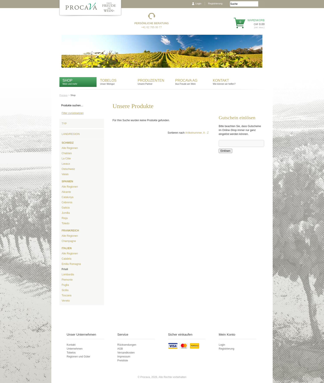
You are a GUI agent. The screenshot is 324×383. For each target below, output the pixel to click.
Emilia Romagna (71, 264)
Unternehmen (75, 348)
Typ (64, 123)
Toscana (66, 295)
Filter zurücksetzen (73, 113)
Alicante (66, 191)
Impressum (123, 356)
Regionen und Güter (78, 356)
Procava (63, 95)
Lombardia (68, 274)
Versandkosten (126, 352)
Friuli (65, 269)
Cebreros (67, 202)
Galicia (66, 207)
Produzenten (151, 80)
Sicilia (65, 290)
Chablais (67, 153)
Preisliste (122, 360)
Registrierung (215, 3)
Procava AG (186, 80)
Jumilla (66, 212)
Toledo (65, 223)
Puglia (65, 284)
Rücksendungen (126, 344)
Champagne (69, 241)
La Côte (66, 158)
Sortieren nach (176, 132)
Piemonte (67, 279)
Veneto (66, 300)
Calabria (66, 258)
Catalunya (67, 197)
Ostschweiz (68, 169)
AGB (120, 348)
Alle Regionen (70, 148)
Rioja (65, 218)
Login (198, 3)
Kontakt (221, 80)
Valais (65, 174)
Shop (67, 80)
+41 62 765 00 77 (151, 27)
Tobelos (108, 80)
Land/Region (71, 134)
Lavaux (66, 163)
